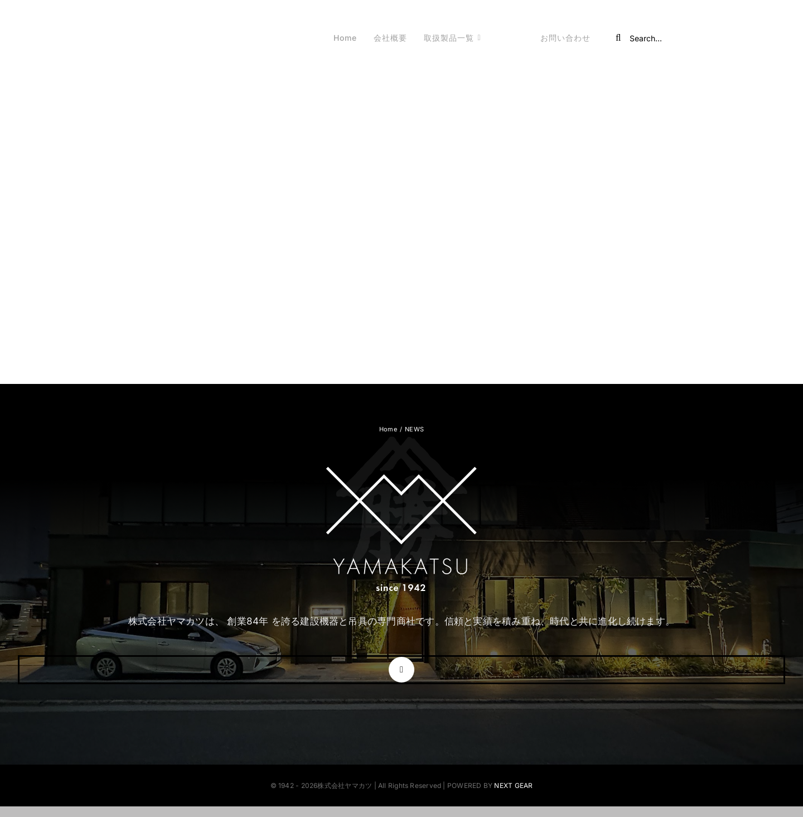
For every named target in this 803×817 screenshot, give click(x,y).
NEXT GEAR (513, 785)
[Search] (618, 38)
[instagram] (401, 670)
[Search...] (681, 38)
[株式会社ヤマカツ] (126, 27)
